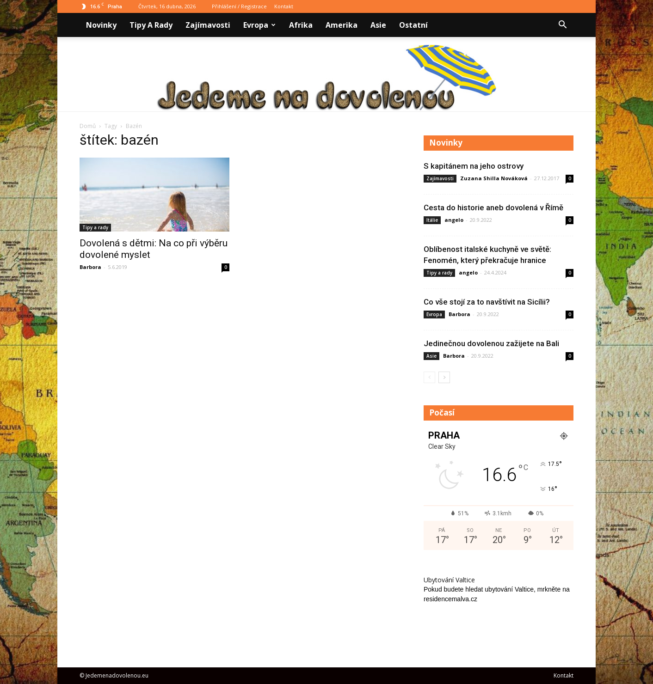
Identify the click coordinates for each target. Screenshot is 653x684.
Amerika (341, 25)
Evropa (259, 25)
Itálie (432, 220)
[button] (562, 25)
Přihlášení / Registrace (239, 6)
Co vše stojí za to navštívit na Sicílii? (487, 301)
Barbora (90, 266)
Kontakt (283, 6)
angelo (453, 219)
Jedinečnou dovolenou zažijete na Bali (491, 343)
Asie (378, 25)
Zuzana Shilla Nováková (494, 178)
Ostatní (413, 25)
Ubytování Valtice (449, 579)
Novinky (101, 25)
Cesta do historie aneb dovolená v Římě (493, 207)
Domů (88, 126)
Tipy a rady (150, 25)
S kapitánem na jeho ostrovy (474, 166)
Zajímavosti (207, 25)
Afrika (301, 25)
